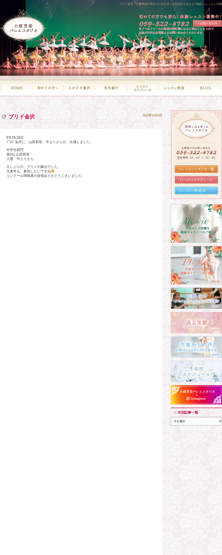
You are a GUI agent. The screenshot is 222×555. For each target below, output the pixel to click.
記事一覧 (81, 220)
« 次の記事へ (52, 220)
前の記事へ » (109, 220)
